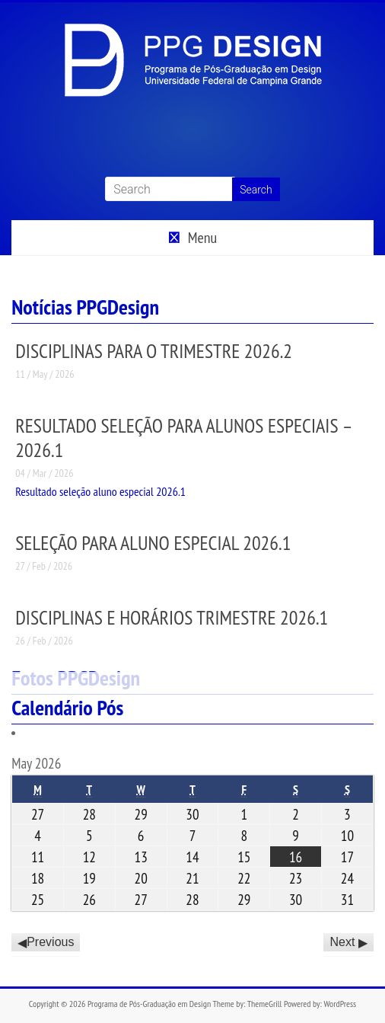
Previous (50, 942)
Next (342, 942)
